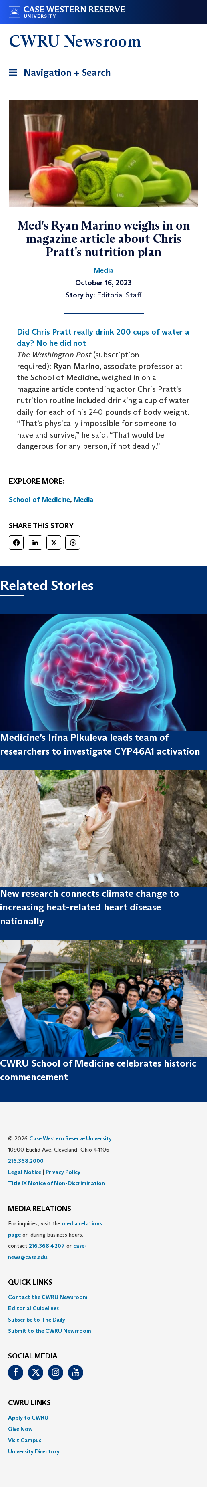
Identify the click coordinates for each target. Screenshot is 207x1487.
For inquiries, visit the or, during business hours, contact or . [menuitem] (55, 1240)
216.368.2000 (26, 1160)
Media (84, 499)
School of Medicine (39, 499)
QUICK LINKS (30, 1283)
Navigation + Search (57, 74)
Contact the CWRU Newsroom (48, 1297)
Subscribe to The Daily (36, 1319)
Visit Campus (24, 1440)
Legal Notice (24, 1172)
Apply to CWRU (28, 1417)
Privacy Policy (63, 1172)
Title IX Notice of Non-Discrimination (56, 1183)
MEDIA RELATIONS (39, 1209)
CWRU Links (29, 1403)
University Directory (34, 1451)
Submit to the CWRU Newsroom (49, 1330)
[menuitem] (103, 1297)
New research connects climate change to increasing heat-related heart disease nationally (89, 907)
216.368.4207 (47, 1245)
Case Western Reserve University (70, 1138)
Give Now (20, 1429)
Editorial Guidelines (33, 1308)
